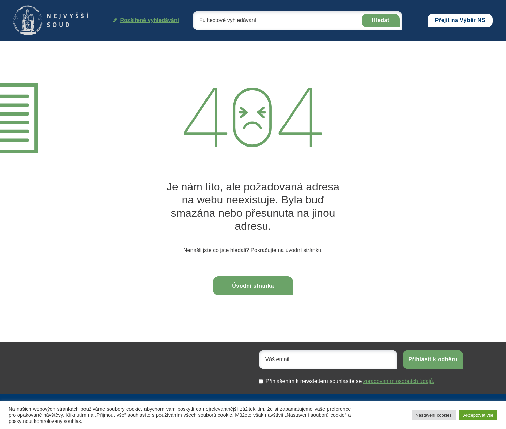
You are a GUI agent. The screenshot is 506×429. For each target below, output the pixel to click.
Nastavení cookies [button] (434, 415)
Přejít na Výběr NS (460, 20)
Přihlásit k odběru (432, 359)
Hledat (380, 20)
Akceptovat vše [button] (478, 415)
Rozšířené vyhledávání (146, 20)
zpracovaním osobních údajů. (398, 381)
